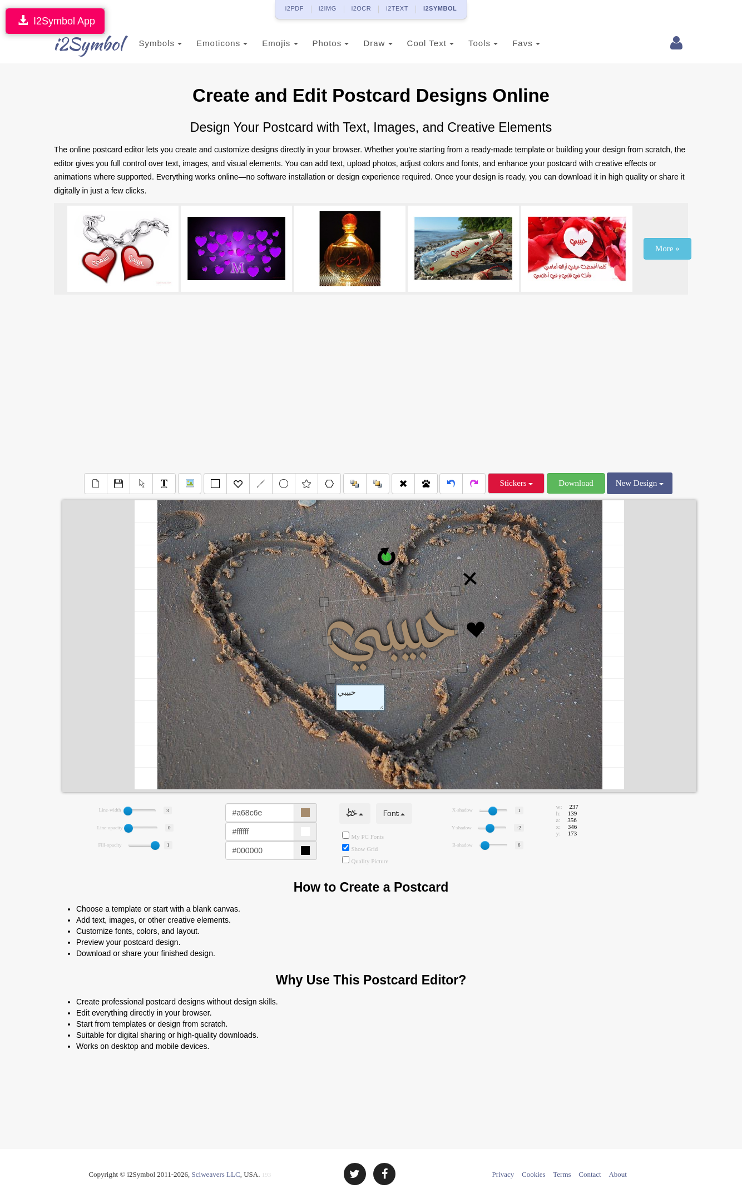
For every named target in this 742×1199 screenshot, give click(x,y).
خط (355, 813)
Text (360, 697)
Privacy (503, 1174)
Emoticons (205, 43)
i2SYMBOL (440, 8)
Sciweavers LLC (216, 1174)
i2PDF (294, 8)
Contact (589, 1174)
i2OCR (362, 8)
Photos (314, 43)
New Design (640, 483)
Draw (361, 43)
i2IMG (328, 8)
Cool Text (413, 43)
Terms (562, 1174)
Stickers (516, 483)
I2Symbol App (55, 21)
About (618, 1174)
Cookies (534, 1174)
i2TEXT (397, 8)
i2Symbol (76, 44)
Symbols (144, 43)
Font (394, 813)
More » (667, 248)
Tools (467, 43)
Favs (510, 43)
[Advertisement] (371, 383)
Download (575, 483)
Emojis (263, 43)
